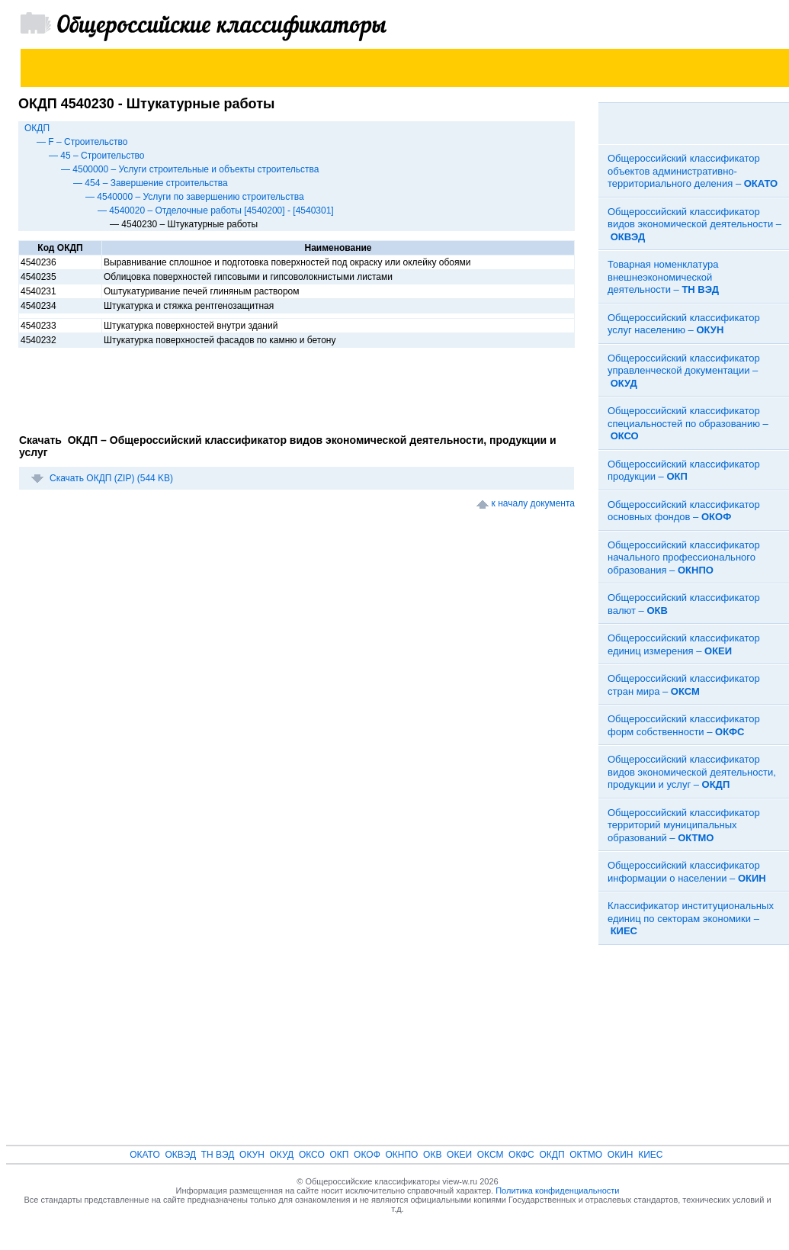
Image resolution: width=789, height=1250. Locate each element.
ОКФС (521, 1154)
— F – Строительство (82, 142)
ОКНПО (401, 1154)
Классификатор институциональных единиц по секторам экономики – (691, 918)
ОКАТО (145, 1154)
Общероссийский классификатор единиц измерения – (684, 644)
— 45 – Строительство (97, 155)
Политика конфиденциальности (557, 1190)
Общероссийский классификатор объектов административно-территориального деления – (693, 171)
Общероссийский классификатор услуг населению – (684, 324)
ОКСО (312, 1154)
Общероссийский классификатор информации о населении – (687, 872)
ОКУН (252, 1154)
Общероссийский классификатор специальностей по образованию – (688, 423)
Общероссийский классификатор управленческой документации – (684, 370)
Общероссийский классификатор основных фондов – (684, 511)
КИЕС (650, 1154)
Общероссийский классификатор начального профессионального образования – (684, 557)
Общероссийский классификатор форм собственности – (684, 725)
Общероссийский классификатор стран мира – (684, 685)
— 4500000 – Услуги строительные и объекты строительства (190, 169)
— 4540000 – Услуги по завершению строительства (194, 196)
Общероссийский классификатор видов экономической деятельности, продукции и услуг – (692, 772)
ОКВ (432, 1154)
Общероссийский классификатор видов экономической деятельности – (694, 224)
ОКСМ (490, 1154)
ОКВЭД (180, 1154)
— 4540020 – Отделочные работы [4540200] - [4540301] (216, 210)
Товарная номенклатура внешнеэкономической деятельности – (663, 277)
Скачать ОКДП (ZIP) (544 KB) (111, 478)
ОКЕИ (459, 1154)
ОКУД (282, 1154)
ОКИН (620, 1154)
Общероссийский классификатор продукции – (684, 470)
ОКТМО (585, 1154)
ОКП (338, 1154)
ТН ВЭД (218, 1154)
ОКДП (37, 128)
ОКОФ (367, 1154)
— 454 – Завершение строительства (150, 183)
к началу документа (533, 503)
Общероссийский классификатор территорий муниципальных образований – (684, 825)
